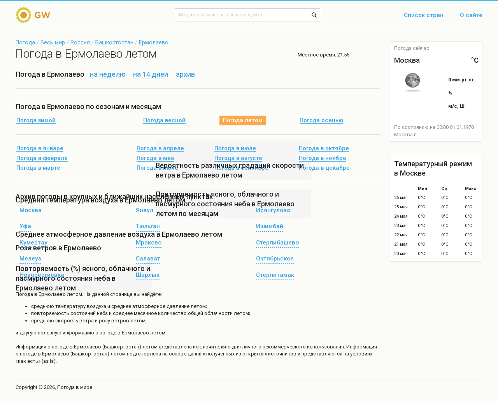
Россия (80, 42)
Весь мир (52, 42)
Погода (25, 42)
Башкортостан (114, 42)
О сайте (471, 15)
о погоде (58, 347)
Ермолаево (153, 42)
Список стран (424, 15)
